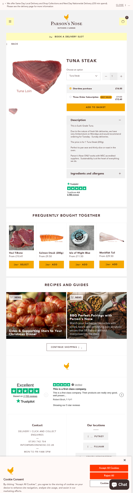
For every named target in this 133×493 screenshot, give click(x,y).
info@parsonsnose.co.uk (37, 445)
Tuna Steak (74, 76)
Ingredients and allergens (87, 173)
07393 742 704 (37, 442)
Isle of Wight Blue (79, 253)
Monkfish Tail (107, 252)
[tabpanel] (21, 247)
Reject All (109, 476)
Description (78, 120)
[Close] (125, 460)
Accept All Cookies (109, 468)
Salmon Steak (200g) (51, 253)
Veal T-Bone (16, 253)
